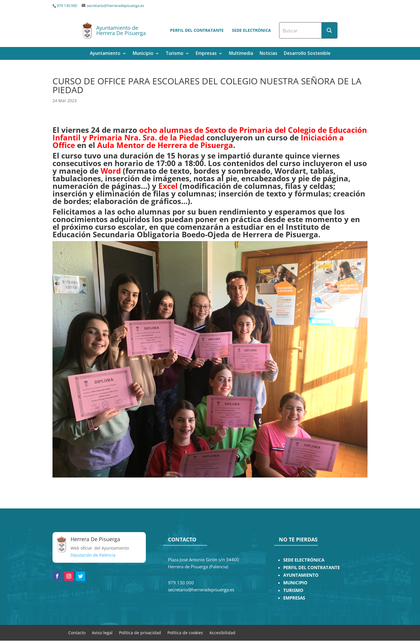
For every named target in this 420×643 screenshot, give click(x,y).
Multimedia (241, 53)
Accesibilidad (222, 632)
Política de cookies (185, 632)
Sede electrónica (251, 30)
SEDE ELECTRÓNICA (303, 560)
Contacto (76, 632)
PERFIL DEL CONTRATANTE (311, 567)
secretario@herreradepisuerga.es (115, 5)
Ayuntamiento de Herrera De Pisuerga (121, 30)
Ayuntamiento (105, 53)
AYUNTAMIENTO (300, 575)
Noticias (268, 53)
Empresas (206, 53)
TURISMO (293, 590)
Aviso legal (102, 632)
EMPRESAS (294, 598)
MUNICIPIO (295, 583)
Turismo (174, 53)
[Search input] (301, 30)
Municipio (143, 53)
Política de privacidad (140, 632)
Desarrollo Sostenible (307, 53)
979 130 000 (67, 5)
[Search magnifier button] (329, 30)
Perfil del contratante (197, 30)
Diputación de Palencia (93, 555)
